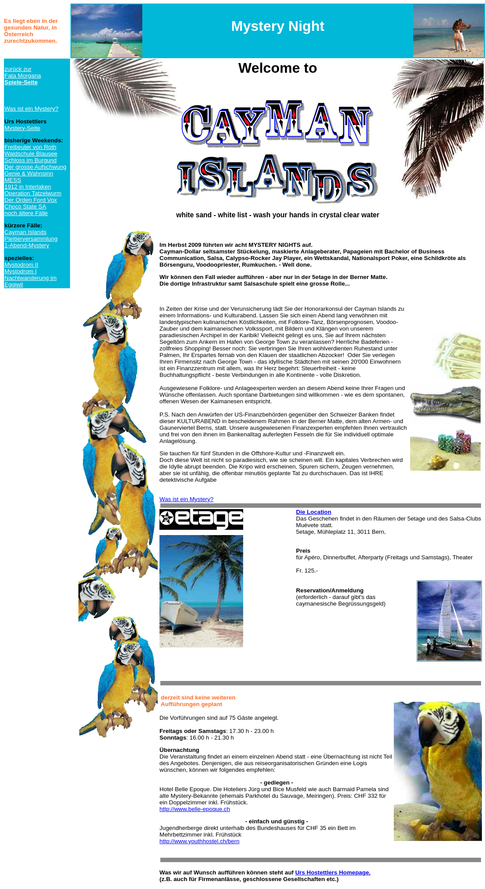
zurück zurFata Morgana (22, 76)
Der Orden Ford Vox (30, 200)
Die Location (313, 512)
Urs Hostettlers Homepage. (332, 872)
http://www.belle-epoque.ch (194, 809)
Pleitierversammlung (31, 238)
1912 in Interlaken (27, 186)
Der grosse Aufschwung (35, 167)
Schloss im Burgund (30, 160)
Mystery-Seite (22, 128)
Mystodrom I (20, 271)
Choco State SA (25, 206)
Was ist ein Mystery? (31, 108)
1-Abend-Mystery (26, 245)
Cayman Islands (25, 232)
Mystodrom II (21, 264)
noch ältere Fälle (26, 213)
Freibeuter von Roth (30, 147)
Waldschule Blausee (30, 153)
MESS (12, 180)
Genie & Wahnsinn (28, 173)
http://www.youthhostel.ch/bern (199, 841)
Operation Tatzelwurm (32, 193)
